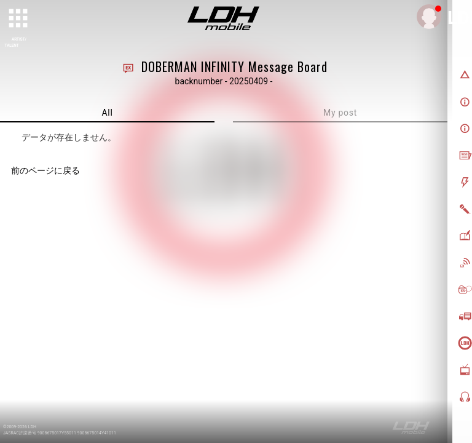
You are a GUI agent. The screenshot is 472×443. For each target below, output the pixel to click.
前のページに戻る (45, 170)
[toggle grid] (19, 19)
